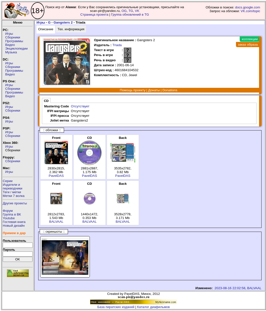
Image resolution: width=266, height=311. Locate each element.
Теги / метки (12, 192)
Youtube (9, 218)
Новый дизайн (14, 225)
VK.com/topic (250, 11)
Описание (45, 29)
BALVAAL (56, 221)
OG (124, 11)
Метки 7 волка (14, 196)
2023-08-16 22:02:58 (230, 288)
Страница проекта (94, 14)
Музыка (11, 52)
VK (137, 11)
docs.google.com (247, 7)
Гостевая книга (14, 222)
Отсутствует (80, 106)
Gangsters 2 (63, 22)
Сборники (12, 37)
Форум (8, 211)
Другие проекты (15, 203)
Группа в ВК (12, 214)
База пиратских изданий (115, 307)
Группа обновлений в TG (130, 14)
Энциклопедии (16, 48)
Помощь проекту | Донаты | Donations (148, 90)
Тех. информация (71, 29)
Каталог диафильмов (153, 307)
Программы (14, 41)
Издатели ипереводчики (12, 186)
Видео (10, 45)
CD (46, 101)
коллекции (250, 39)
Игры (9, 33)
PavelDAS (56, 176)
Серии (7, 181)
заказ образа (248, 44)
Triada (117, 45)
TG (131, 11)
